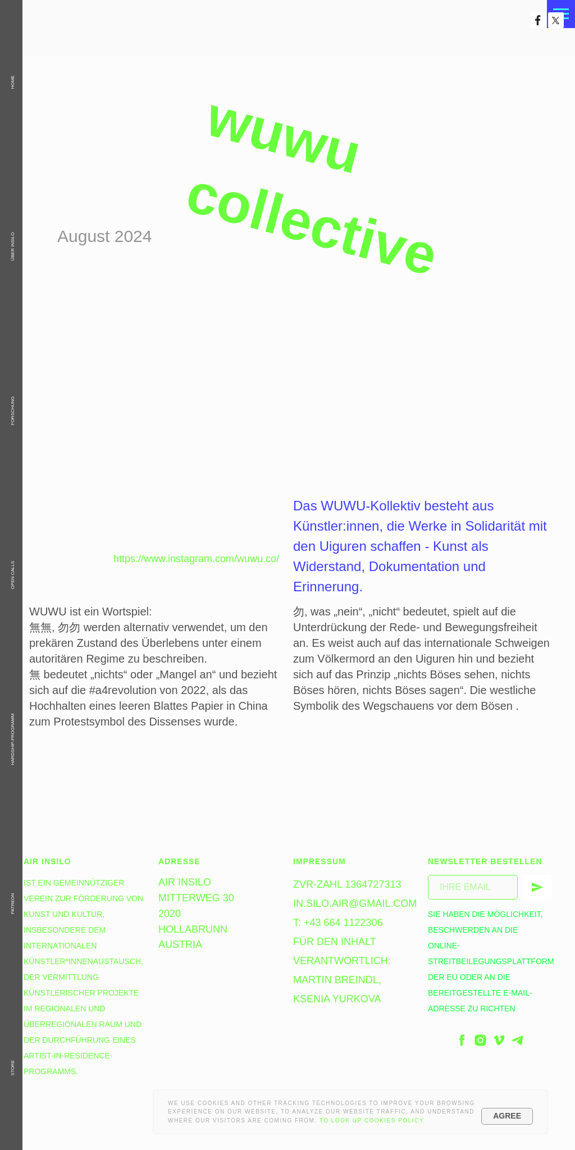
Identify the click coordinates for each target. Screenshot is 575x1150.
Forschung (12, 411)
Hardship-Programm (12, 739)
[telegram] (517, 1040)
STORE (12, 1067)
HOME (12, 82)
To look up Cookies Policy (371, 1120)
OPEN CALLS (12, 575)
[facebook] (462, 1040)
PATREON (12, 903)
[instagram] (480, 1040)
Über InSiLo (12, 246)
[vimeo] (499, 1040)
